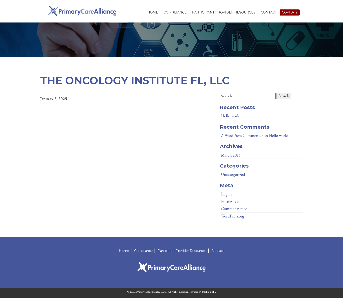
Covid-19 (289, 12)
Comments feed (234, 208)
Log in (226, 194)
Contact (269, 12)
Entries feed (231, 201)
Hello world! (231, 116)
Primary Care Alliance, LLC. (151, 292)
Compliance (175, 12)
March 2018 (231, 155)
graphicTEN (208, 292)
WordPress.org (232, 216)
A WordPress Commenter (242, 135)
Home (152, 12)
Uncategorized (233, 174)
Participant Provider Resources (223, 12)
